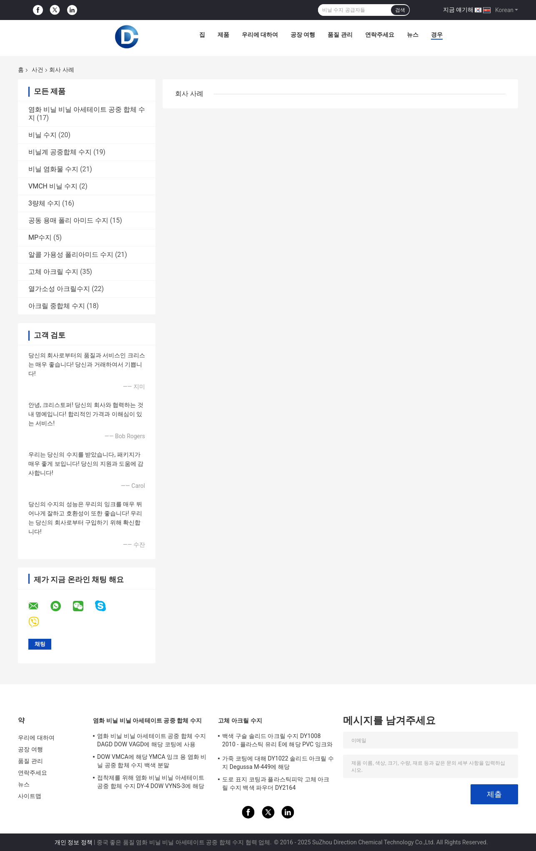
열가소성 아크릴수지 (59, 289)
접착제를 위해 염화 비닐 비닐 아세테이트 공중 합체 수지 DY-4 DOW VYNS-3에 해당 (151, 781)
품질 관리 (340, 34)
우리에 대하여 (260, 34)
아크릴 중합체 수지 (56, 306)
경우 (437, 34)
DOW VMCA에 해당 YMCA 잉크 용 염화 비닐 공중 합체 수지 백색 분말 (152, 760)
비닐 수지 (42, 135)
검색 (400, 10)
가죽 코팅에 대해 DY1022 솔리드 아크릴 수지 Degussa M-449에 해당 (278, 762)
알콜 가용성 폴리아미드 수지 (70, 255)
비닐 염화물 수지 (53, 169)
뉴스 (412, 34)
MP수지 (40, 237)
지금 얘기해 (458, 9)
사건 (37, 69)
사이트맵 (29, 796)
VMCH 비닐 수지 (53, 186)
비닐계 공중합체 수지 (60, 152)
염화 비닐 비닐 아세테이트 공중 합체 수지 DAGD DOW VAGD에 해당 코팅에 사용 (151, 740)
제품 (223, 34)
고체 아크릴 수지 (53, 272)
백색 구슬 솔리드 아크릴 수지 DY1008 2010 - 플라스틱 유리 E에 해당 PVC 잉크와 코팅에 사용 (277, 741)
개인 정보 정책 (74, 842)
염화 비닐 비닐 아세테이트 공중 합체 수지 (147, 720)
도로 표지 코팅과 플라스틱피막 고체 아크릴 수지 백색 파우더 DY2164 (276, 783)
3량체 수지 (44, 203)
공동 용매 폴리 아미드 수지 (68, 220)
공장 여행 (303, 34)
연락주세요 (379, 34)
